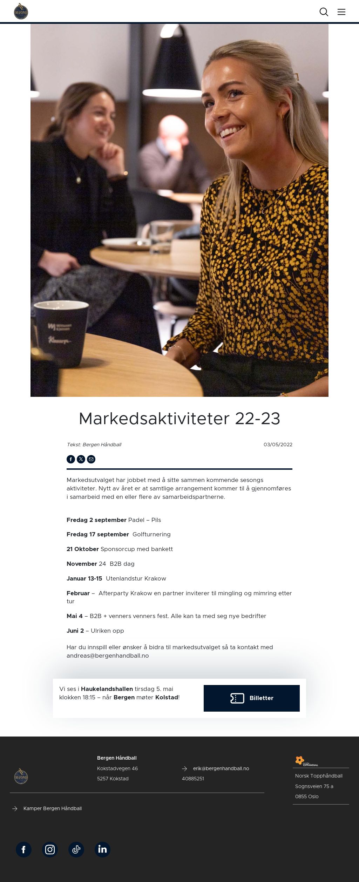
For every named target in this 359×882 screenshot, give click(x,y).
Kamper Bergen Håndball (47, 808)
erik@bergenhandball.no (215, 768)
